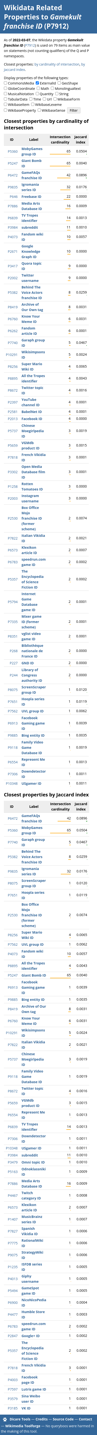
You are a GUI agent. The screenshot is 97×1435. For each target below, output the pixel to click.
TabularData (17, 99)
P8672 (13, 390)
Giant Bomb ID (33, 975)
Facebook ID (31, 418)
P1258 (13, 486)
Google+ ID (30, 1336)
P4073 (13, 237)
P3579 (13, 1398)
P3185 (13, 1408)
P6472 (13, 175)
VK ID (25, 1408)
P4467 (13, 1195)
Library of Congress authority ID (31, 675)
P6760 (13, 319)
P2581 (13, 411)
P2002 (13, 278)
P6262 (13, 331)
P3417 (13, 266)
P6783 (13, 562)
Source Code (63, 1419)
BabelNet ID (31, 411)
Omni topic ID (33, 1162)
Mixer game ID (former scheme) (31, 621)
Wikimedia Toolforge (22, 1426)
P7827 (13, 1231)
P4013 (13, 1278)
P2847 (13, 1336)
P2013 (13, 418)
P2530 (13, 518)
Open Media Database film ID (33, 472)
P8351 (13, 636)
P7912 (30, 45)
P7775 (13, 1243)
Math (45, 88)
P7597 (13, 1389)
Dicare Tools (20, 1419)
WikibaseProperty (22, 110)
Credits (41, 1419)
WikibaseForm (68, 99)
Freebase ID (31, 196)
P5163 (13, 1171)
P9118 (13, 747)
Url (49, 99)
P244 (14, 675)
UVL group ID (32, 711)
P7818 (13, 457)
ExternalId (48, 83)
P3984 (13, 227)
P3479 (13, 1162)
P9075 (13, 1255)
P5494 (13, 1290)
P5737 (13, 431)
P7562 (13, 711)
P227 (14, 663)
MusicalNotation (21, 94)
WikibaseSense (53, 110)
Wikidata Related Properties (33, 12)
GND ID (27, 663)
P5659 (13, 445)
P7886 (13, 206)
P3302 (13, 472)
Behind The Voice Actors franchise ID (31, 292)
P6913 (13, 723)
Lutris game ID (33, 1389)
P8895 (13, 378)
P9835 (13, 187)
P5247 (13, 163)
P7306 (13, 774)
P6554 (13, 762)
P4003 (13, 1379)
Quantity (46, 94)
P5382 (13, 292)
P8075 (13, 689)
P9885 (13, 735)
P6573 (13, 550)
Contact (85, 1419)
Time (37, 99)
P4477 (13, 1314)
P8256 (13, 366)
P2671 (13, 251)
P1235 (13, 1267)
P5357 (13, 579)
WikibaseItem (18, 104)
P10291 (12, 354)
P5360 (13, 151)
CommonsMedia (21, 83)
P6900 (13, 1302)
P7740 (13, 342)
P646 (14, 196)
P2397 (13, 402)
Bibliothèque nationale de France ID (32, 650)
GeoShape (70, 83)
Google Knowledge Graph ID (30, 251)
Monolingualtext (68, 88)
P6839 (13, 218)
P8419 (13, 307)
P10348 (12, 783)
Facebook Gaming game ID (33, 723)
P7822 (13, 538)
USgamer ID (31, 783)
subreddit (29, 227)
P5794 (13, 601)
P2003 (13, 498)
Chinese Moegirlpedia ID (32, 431)
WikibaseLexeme (48, 104)
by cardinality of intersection (57, 64)
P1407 (13, 1219)
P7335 (13, 621)
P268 (14, 651)
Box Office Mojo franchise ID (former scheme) (31, 518)
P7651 (13, 701)
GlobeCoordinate (21, 88)
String (64, 94)
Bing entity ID (32, 735)
